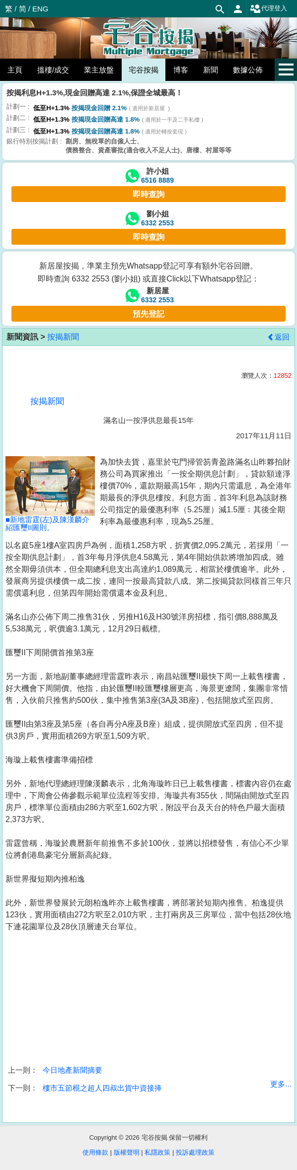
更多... (281, 1084)
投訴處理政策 (195, 1152)
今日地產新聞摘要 (72, 1070)
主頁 (14, 70)
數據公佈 (248, 70)
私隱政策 (157, 1152)
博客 (180, 70)
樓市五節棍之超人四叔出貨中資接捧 (102, 1088)
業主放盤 (99, 70)
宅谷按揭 (143, 70)
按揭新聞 (63, 337)
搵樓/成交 (53, 70)
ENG (40, 8)
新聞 (210, 70)
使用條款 (95, 1152)
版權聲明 (127, 1152)
